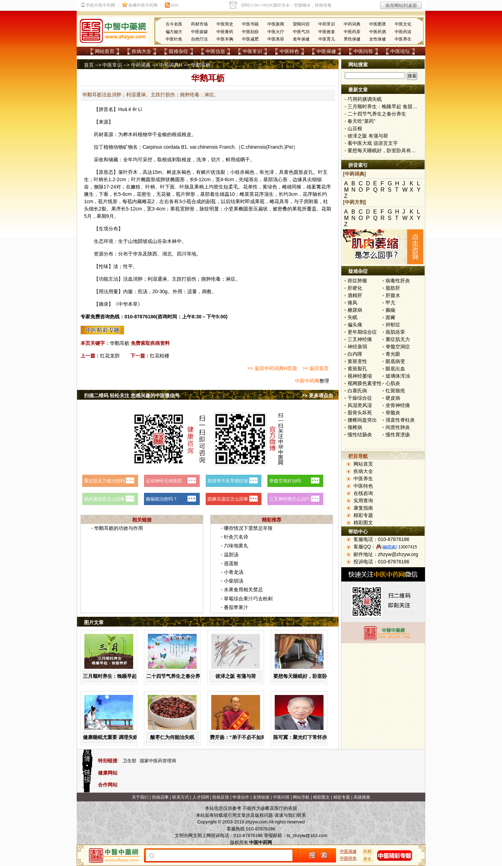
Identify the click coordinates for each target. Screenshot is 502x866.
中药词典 (352, 24)
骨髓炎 (393, 412)
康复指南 (363, 508)
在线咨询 (363, 493)
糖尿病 (355, 310)
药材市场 (199, 24)
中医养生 (403, 39)
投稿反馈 (220, 797)
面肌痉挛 (395, 332)
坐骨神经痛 (398, 405)
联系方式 (180, 797)
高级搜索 (361, 797)
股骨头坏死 (360, 412)
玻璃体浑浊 (398, 376)
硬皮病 (393, 398)
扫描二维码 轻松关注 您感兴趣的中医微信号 (132, 395)
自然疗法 (199, 39)
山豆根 (355, 128)
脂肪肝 (393, 288)
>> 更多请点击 (317, 395)
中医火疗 (275, 31)
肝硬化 (355, 288)
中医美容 (275, 39)
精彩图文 (363, 522)
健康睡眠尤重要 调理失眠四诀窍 (118, 737)
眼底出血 (395, 368)
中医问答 (363, 51)
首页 (89, 65)
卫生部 (129, 760)
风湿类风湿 (360, 405)
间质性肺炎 (398, 427)
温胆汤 (231, 554)
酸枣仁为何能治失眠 (172, 737)
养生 (368, 859)
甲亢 (390, 302)
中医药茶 (352, 31)
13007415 (407, 547)
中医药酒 (377, 31)
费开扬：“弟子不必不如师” (239, 737)
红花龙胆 (110, 355)
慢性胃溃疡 (398, 434)
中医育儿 (326, 39)
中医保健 (326, 51)
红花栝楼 (159, 355)
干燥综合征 (360, 398)
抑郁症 (393, 324)
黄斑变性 (357, 361)
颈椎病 (355, 427)
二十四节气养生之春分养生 (175, 676)
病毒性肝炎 (398, 280)
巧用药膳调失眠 (365, 99)
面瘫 (390, 317)
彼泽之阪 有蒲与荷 (235, 676)
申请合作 (241, 797)
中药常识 (326, 24)
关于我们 (140, 797)
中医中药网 (307, 381)
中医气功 (301, 31)
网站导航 (301, 797)
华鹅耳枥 (119, 343)
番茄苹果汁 (236, 607)
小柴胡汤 (233, 581)
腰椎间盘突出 (362, 420)
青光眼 (393, 354)
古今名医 (174, 24)
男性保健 (352, 39)
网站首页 (104, 51)
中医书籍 (250, 24)
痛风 (352, 302)
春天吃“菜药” (361, 121)
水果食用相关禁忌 (243, 589)
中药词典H (170, 65)
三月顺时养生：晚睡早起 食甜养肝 (120, 676)
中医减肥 (250, 39)
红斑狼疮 (395, 390)
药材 (368, 851)
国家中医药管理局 (158, 760)
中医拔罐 (199, 31)
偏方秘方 (174, 31)
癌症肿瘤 (357, 280)
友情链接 (261, 797)
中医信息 (215, 51)
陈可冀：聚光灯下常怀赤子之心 (307, 737)
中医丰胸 (224, 39)
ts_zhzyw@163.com (307, 835)
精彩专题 (363, 515)
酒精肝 (355, 295)
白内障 (355, 354)
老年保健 (301, 39)
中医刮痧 (250, 31)
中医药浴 (403, 31)
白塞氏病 (357, 390)
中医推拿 (326, 31)
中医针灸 (174, 39)
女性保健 (377, 39)
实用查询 (363, 500)
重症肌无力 (398, 339)
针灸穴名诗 (236, 537)
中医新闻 (275, 24)
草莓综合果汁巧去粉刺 (248, 598)
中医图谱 (377, 24)
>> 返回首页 (315, 368)
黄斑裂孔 (357, 368)
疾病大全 (141, 51)
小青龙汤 (233, 572)
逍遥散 (231, 563)
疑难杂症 (178, 51)
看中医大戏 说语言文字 (373, 143)
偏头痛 (355, 324)
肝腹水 (393, 295)
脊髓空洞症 (398, 346)
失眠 (352, 317)
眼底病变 (395, 361)
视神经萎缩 (360, 376)
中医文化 (403, 24)
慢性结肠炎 (360, 434)
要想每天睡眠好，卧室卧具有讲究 (310, 676)
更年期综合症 (362, 332)
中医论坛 (400, 51)
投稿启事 (160, 797)
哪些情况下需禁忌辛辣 (248, 528)
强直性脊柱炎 (400, 420)
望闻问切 (301, 24)
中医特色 (289, 51)
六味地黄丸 (236, 545)
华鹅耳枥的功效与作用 (118, 528)
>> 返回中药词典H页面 (272, 368)
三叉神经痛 (360, 339)
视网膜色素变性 (365, 383)
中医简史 (224, 24)
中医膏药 (224, 31)
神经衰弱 (357, 346)
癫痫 (390, 310)
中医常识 (252, 51)
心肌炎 (393, 383)
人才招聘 (200, 797)
